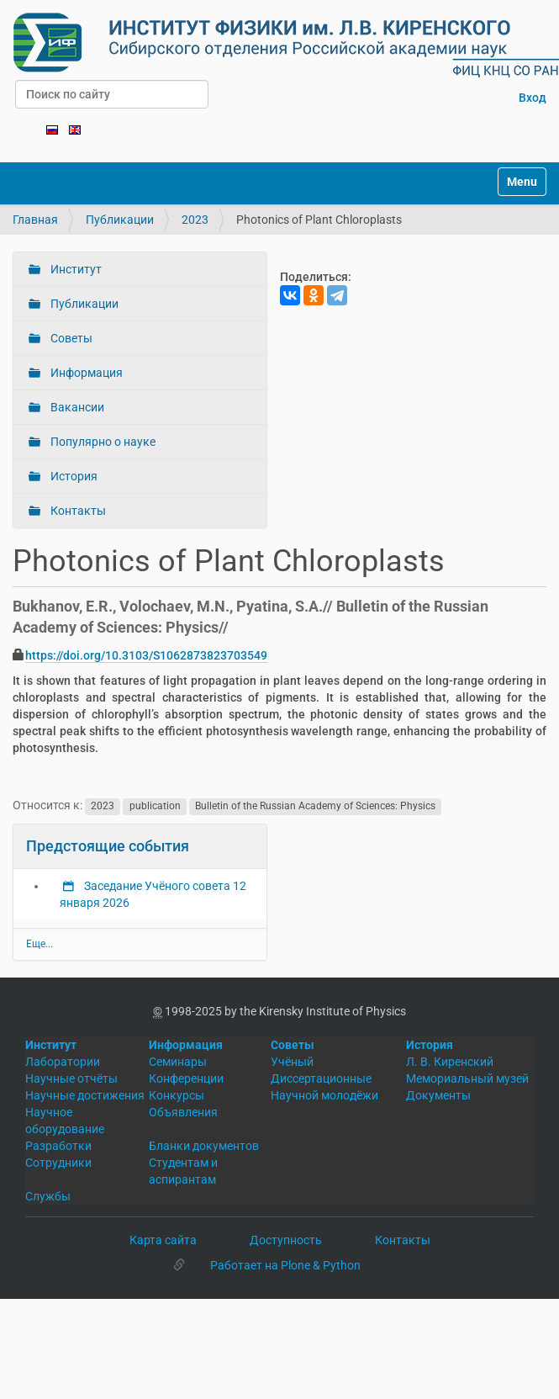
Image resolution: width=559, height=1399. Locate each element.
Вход (532, 97)
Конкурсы (176, 1095)
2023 (195, 219)
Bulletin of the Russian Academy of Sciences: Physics (315, 806)
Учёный (292, 1061)
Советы (70, 338)
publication (155, 806)
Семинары (178, 1061)
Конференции (186, 1078)
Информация (85, 372)
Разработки (58, 1146)
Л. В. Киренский (449, 1061)
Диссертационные (321, 1078)
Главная (35, 219)
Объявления (183, 1112)
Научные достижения (85, 1095)
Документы (438, 1095)
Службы (48, 1196)
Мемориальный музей (467, 1078)
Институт (75, 269)
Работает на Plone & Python (285, 1265)
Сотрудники (58, 1162)
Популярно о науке (102, 441)
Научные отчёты (71, 1078)
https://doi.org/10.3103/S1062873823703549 (146, 655)
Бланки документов (204, 1146)
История (73, 476)
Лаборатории (62, 1061)
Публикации (120, 219)
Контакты (77, 510)
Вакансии (76, 407)
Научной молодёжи (324, 1095)
